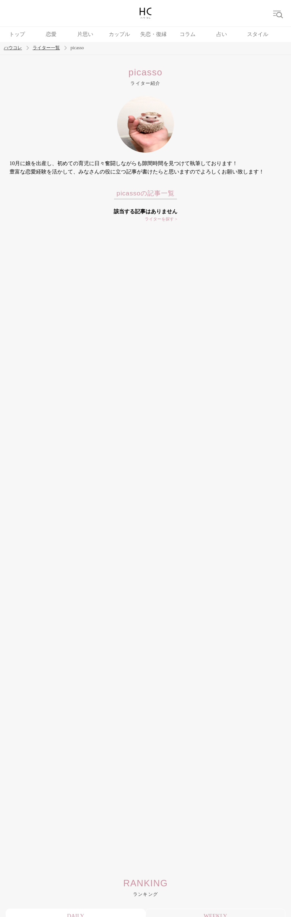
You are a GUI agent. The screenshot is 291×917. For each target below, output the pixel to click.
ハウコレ (13, 47)
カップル (119, 34)
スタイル (257, 34)
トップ (17, 34)
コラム (188, 34)
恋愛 (51, 34)
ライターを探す (159, 219)
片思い (85, 34)
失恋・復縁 (153, 34)
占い (221, 34)
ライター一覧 (46, 47)
